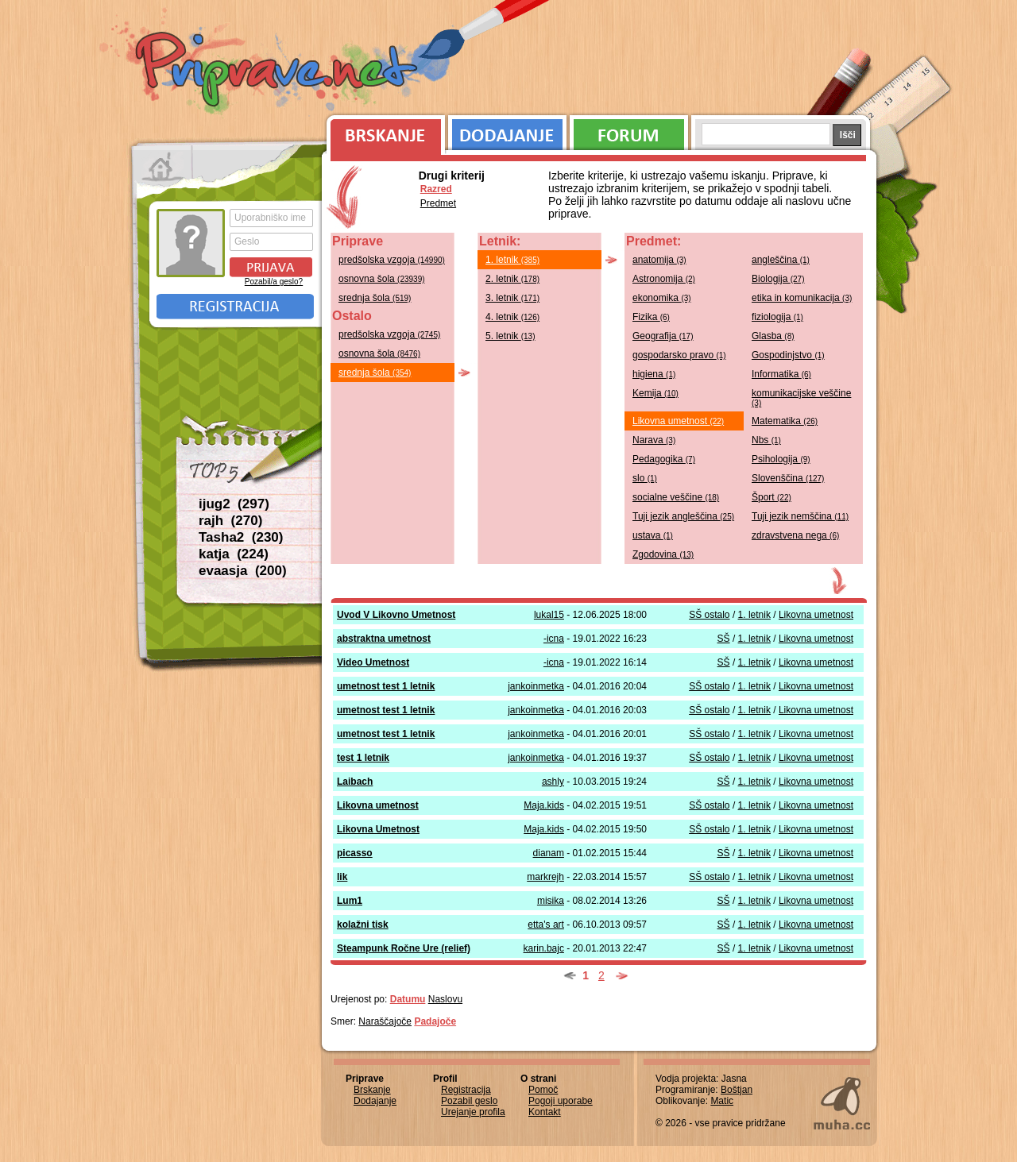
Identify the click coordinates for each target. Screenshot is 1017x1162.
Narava (653, 440)
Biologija (778, 278)
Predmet (438, 203)
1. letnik (512, 259)
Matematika (785, 421)
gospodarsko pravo (679, 355)
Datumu (408, 999)
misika (550, 900)
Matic (721, 1100)
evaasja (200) (243, 570)
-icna (553, 638)
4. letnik (512, 316)
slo (644, 478)
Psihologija (781, 459)
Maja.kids (544, 805)
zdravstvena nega (795, 535)
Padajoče (435, 1021)
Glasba (773, 336)
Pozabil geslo (469, 1100)
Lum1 (349, 900)
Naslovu (445, 999)
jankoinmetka (536, 686)
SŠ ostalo (709, 614)
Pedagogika (663, 459)
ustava (652, 535)
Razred (436, 189)
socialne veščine (675, 497)
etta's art (546, 924)
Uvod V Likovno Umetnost (396, 614)
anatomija (659, 259)
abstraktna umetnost (384, 638)
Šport (771, 497)
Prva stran (162, 167)
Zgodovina (663, 554)
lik (342, 876)
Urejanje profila (473, 1112)
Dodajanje (507, 131)
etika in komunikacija (802, 297)
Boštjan (736, 1089)
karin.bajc (544, 948)
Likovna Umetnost (378, 829)
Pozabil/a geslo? (274, 281)
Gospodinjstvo (788, 355)
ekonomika (661, 297)
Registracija (235, 306)
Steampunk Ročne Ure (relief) (403, 948)
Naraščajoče (385, 1021)
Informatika (781, 374)
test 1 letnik (363, 757)
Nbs (766, 440)
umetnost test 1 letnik (386, 686)
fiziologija (777, 316)
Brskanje (383, 131)
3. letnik (512, 297)
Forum (629, 131)
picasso (355, 853)
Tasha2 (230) (241, 537)
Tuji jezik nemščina (800, 516)
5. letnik (510, 336)
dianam (548, 853)
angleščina (781, 259)
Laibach (355, 781)
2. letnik (512, 278)
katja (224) (234, 554)
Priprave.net (278, 71)
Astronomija (663, 278)
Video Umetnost (373, 662)
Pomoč (543, 1089)
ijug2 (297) (234, 504)
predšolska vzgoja (391, 259)
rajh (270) (230, 520)
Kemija (655, 393)
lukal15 (549, 614)
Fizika (651, 316)
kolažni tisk (363, 924)
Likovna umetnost (678, 421)
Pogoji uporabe (560, 1100)
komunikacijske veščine (801, 397)
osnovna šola (381, 278)
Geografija (663, 336)
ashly (553, 781)
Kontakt (544, 1112)
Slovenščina (788, 478)
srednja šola (374, 297)
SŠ (723, 638)
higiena (653, 374)
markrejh (545, 876)
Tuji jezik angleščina (683, 516)
